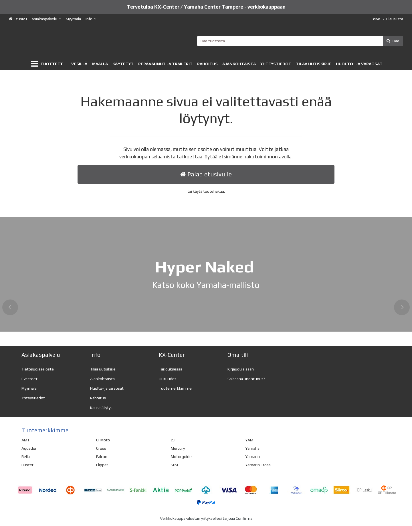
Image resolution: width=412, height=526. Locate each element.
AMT (25, 440)
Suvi (174, 465)
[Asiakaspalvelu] (46, 19)
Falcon (101, 456)
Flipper (102, 465)
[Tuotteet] (48, 63)
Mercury (178, 448)
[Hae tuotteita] (300, 41)
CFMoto (103, 440)
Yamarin (252, 456)
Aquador (29, 448)
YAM (249, 440)
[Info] (91, 19)
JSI (173, 440)
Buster (27, 465)
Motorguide (181, 456)
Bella (25, 456)
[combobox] (300, 41)
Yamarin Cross (258, 465)
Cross (101, 448)
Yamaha (252, 448)
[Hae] (393, 41)
